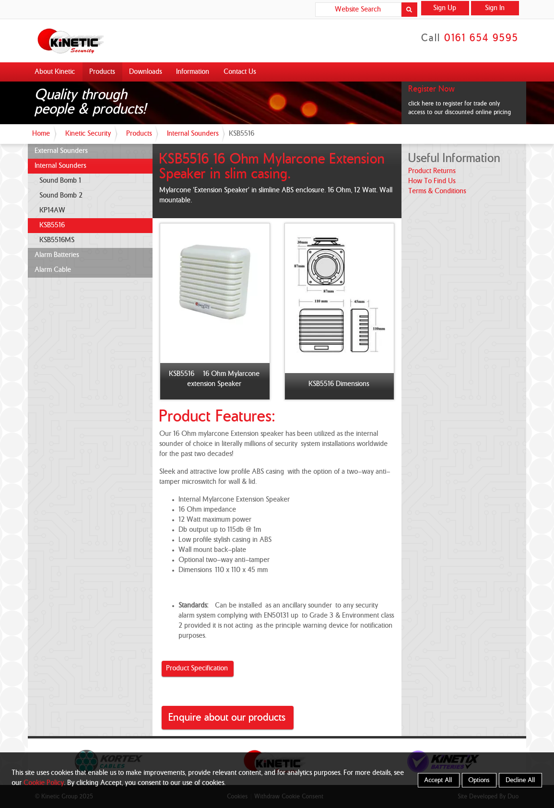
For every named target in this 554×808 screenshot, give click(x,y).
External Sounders (61, 151)
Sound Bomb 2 (61, 195)
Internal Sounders (193, 133)
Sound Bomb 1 (61, 180)
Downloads (146, 72)
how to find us (432, 181)
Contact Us (240, 72)
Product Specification (197, 668)
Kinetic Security (88, 133)
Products (102, 72)
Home (41, 133)
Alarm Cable (53, 270)
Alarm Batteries (57, 255)
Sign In (495, 8)
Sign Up (445, 8)
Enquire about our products (227, 718)
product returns (432, 171)
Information (193, 72)
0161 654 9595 (482, 38)
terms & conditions (437, 191)
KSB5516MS (57, 240)
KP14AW (53, 210)
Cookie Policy (44, 783)
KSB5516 (52, 225)
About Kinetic (55, 72)
